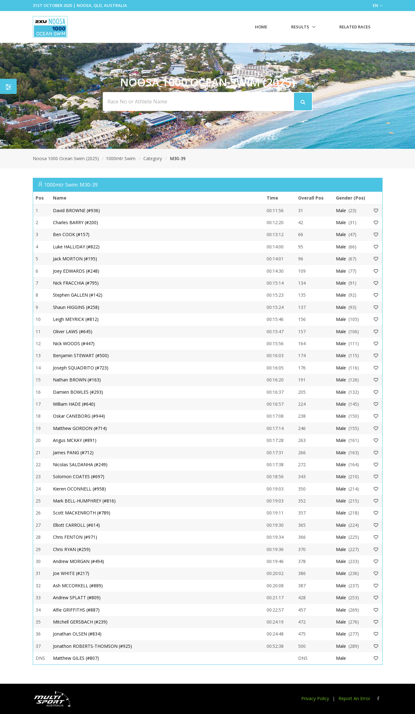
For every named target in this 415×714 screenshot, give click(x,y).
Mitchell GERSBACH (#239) (80, 622)
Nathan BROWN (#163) (77, 380)
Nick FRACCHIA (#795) (76, 283)
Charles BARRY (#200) (75, 222)
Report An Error (354, 698)
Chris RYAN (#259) (71, 549)
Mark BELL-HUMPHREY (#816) (84, 501)
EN (378, 5)
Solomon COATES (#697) (78, 476)
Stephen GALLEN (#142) (77, 295)
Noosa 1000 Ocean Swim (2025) (66, 158)
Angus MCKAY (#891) (74, 440)
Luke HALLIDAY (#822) (76, 247)
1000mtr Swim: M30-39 (71, 184)
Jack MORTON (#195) (75, 259)
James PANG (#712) (73, 453)
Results (300, 27)
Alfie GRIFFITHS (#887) (76, 610)
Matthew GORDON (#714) (80, 428)
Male (341, 210)
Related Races (355, 27)
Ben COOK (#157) (71, 234)
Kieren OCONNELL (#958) (79, 489)
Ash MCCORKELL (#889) (78, 586)
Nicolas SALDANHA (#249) (80, 464)
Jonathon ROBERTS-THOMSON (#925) (92, 646)
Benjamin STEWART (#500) (81, 355)
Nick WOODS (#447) (74, 343)
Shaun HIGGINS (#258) (76, 307)
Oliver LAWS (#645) (72, 331)
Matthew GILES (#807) (76, 658)
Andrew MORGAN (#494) (78, 561)
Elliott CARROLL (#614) (76, 525)
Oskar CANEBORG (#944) (79, 416)
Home (261, 27)
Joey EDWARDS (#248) (76, 271)
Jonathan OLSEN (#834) (77, 634)
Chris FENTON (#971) (75, 537)
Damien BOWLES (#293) (78, 392)
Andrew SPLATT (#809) (77, 598)
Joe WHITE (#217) (71, 573)
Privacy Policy (315, 698)
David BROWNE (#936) (76, 210)
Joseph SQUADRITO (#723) (80, 368)
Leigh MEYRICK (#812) (76, 319)
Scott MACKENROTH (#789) (81, 513)
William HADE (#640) (74, 404)
